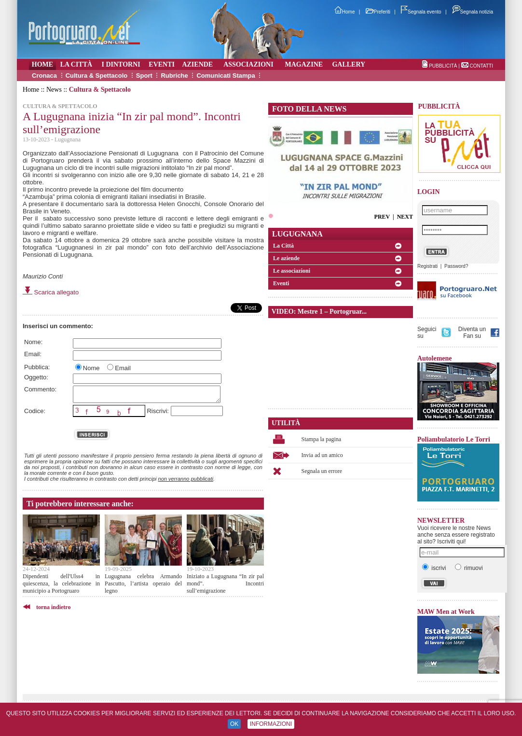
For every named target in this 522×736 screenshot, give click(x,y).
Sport (144, 75)
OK (234, 724)
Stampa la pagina (322, 439)
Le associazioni (291, 270)
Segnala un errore (322, 471)
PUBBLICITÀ (443, 66)
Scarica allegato (51, 292)
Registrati (427, 266)
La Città (283, 245)
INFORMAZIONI (271, 724)
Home (344, 11)
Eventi (281, 283)
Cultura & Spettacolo (97, 75)
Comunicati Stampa (225, 75)
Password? (456, 266)
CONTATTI (481, 66)
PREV (382, 216)
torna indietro (53, 607)
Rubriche (174, 75)
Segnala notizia (472, 11)
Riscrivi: (158, 411)
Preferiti (378, 11)
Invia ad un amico (322, 455)
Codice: (34, 411)
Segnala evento (421, 11)
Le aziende (286, 258)
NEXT (405, 216)
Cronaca (44, 75)
